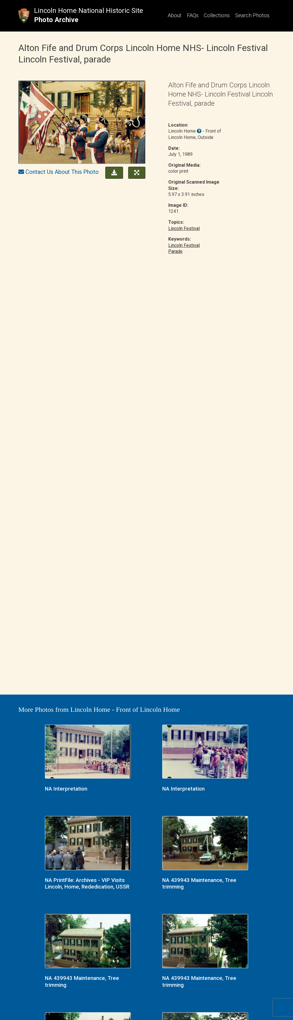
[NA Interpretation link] (88, 752)
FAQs (193, 15)
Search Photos (252, 15)
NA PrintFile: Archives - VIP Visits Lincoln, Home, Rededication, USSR (87, 883)
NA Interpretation (66, 789)
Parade (175, 251)
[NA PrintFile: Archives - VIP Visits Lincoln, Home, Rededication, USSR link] (88, 844)
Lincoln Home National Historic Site (88, 11)
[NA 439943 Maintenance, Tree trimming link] (205, 844)
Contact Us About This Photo (62, 171)
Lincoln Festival (184, 228)
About (174, 15)
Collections (217, 15)
